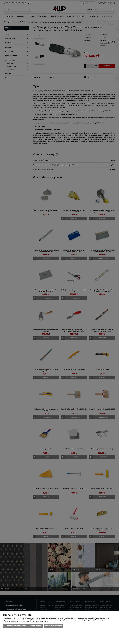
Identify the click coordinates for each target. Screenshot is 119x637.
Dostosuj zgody (36, 626)
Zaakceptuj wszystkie (53, 626)
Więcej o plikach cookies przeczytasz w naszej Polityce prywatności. (25, 622)
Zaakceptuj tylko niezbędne (15, 626)
